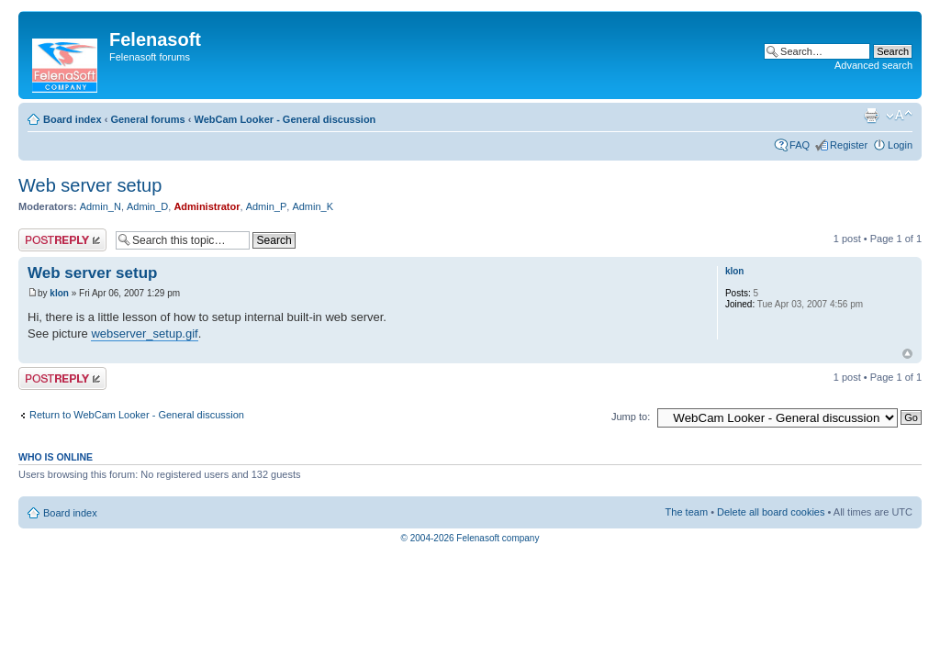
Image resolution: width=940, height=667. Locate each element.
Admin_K (312, 206)
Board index (72, 119)
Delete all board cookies (770, 511)
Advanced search (873, 65)
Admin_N (100, 206)
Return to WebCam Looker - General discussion (136, 414)
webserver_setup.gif (144, 333)
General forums (147, 119)
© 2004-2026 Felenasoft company (470, 538)
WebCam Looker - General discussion (284, 119)
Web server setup (90, 185)
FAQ (799, 144)
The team (687, 511)
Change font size (899, 115)
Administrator (206, 206)
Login (900, 144)
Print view (871, 115)
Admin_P (266, 206)
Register (848, 144)
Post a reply (62, 239)
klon (59, 293)
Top (907, 354)
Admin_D (147, 206)
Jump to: (630, 416)
